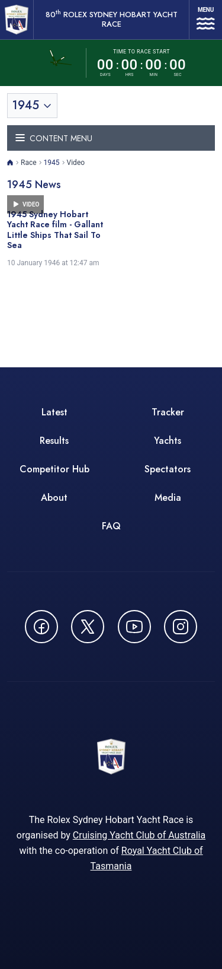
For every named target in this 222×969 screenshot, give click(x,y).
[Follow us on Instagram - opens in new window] (180, 626)
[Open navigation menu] (205, 19)
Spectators (167, 469)
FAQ (111, 526)
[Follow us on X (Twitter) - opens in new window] (87, 626)
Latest (54, 412)
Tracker (168, 412)
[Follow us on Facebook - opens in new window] (41, 626)
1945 (52, 162)
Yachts (167, 440)
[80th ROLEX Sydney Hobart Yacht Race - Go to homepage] (16, 19)
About (54, 497)
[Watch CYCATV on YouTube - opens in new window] (134, 626)
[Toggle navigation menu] (111, 138)
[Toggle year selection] (32, 105)
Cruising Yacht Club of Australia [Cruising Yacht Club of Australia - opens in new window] (139, 835)
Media (168, 497)
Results (54, 440)
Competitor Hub (54, 469)
